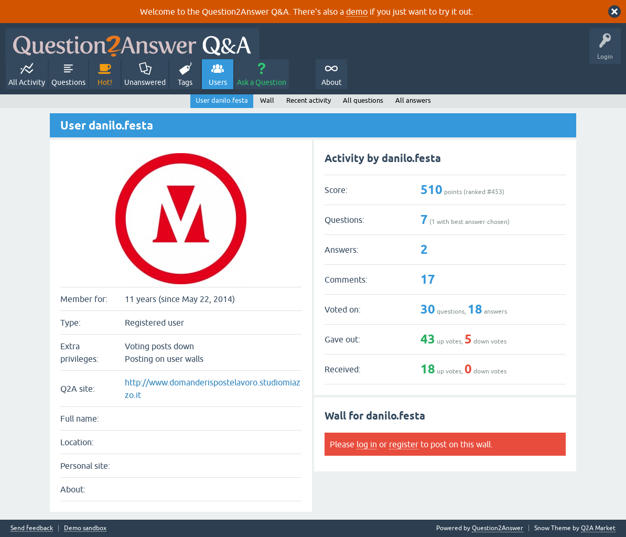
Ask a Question (261, 82)
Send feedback (31, 528)
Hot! (105, 82)
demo (357, 11)
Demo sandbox (85, 528)
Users (218, 82)
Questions (68, 82)
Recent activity (308, 100)
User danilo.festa (222, 100)
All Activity (26, 82)
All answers (413, 100)
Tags (185, 82)
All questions (363, 100)
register (403, 444)
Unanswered (145, 82)
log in (367, 444)
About (331, 82)
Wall (267, 100)
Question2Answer (497, 528)
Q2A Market (598, 528)
